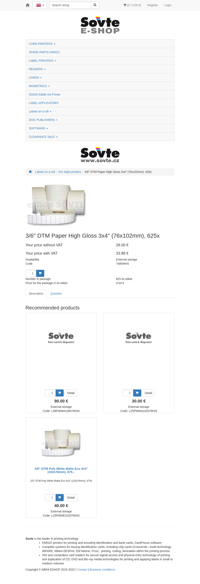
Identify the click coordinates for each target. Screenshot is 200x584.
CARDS (35, 77)
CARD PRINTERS (42, 43)
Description (36, 293)
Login (167, 5)
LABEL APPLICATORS (44, 103)
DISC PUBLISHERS (43, 120)
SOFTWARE (38, 128)
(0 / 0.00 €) (132, 5)
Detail (71, 393)
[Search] (95, 5)
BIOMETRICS (39, 86)
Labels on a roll (40, 111)
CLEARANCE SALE (43, 136)
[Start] (30, 171)
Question (56, 293)
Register (152, 5)
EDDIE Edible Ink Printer (45, 94)
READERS (37, 69)
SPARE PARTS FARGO (44, 52)
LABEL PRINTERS (42, 60)
